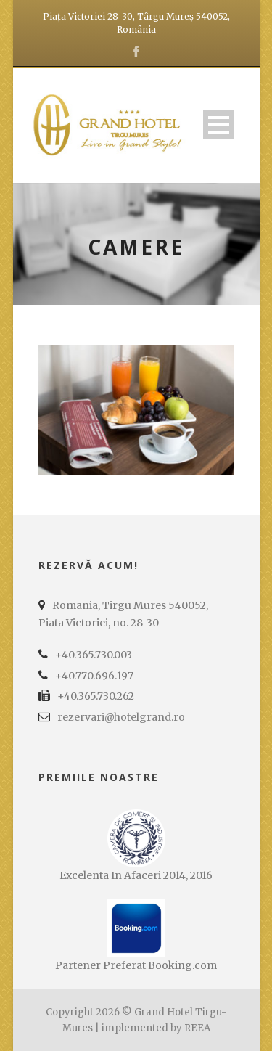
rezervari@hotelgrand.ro (121, 717)
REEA (197, 1028)
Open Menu (218, 124)
